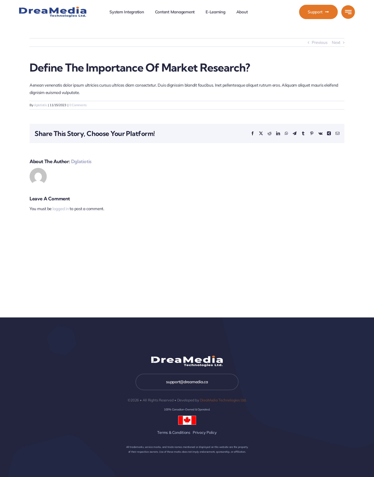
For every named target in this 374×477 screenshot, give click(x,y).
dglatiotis (40, 105)
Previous (319, 42)
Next (336, 42)
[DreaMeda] (52, 8)
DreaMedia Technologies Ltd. (223, 400)
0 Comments (78, 105)
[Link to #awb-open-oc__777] (348, 12)
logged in (60, 208)
